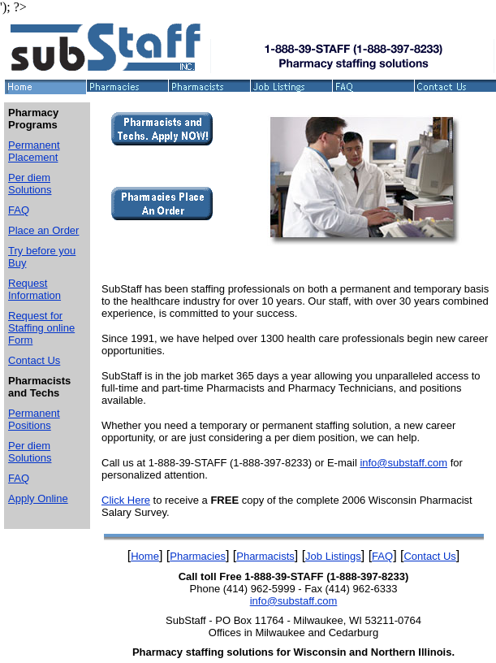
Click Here (125, 500)
